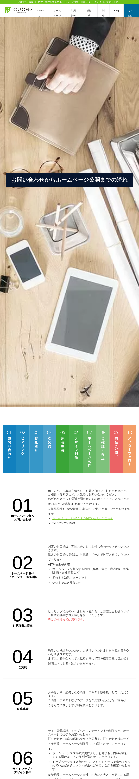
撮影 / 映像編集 (90, 15)
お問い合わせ (131, 13)
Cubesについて (40, 15)
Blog (117, 10)
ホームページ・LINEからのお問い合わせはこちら (82, 518)
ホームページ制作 (57, 15)
